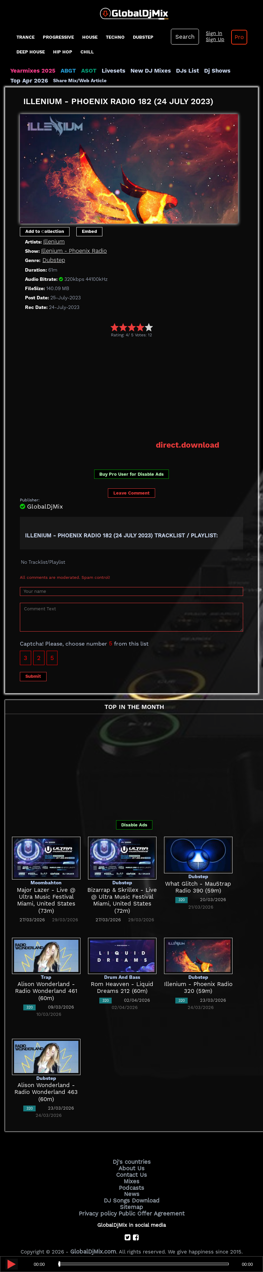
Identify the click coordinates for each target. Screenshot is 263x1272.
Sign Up (212, 39)
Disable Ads (134, 823)
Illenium (52, 241)
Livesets (104, 70)
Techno (115, 37)
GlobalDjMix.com (93, 1243)
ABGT (62, 70)
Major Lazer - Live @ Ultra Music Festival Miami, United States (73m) (46, 895)
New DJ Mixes (138, 70)
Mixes (131, 1177)
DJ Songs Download (131, 1194)
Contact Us (131, 1171)
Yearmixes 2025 (30, 70)
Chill (87, 51)
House (90, 37)
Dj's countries (131, 1160)
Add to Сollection (44, 230)
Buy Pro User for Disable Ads (131, 472)
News (132, 1188)
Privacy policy (101, 1206)
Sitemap (131, 1200)
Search (183, 37)
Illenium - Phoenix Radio (71, 250)
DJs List (172, 70)
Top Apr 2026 (232, 70)
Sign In (210, 33)
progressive (58, 37)
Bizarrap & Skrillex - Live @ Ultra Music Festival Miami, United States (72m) (122, 895)
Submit (33, 674)
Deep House (30, 51)
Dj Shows (199, 70)
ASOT (82, 70)
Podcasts (132, 1183)
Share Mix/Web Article (37, 80)
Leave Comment (131, 491)
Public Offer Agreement (149, 1206)
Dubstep (143, 37)
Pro (234, 37)
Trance (25, 37)
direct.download (191, 444)
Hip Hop (62, 51)
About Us (131, 1165)
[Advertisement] (141, 388)
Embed (89, 230)
